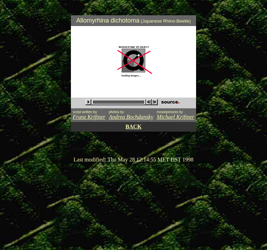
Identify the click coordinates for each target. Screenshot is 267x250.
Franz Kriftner (89, 117)
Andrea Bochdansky (131, 117)
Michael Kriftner (175, 117)
